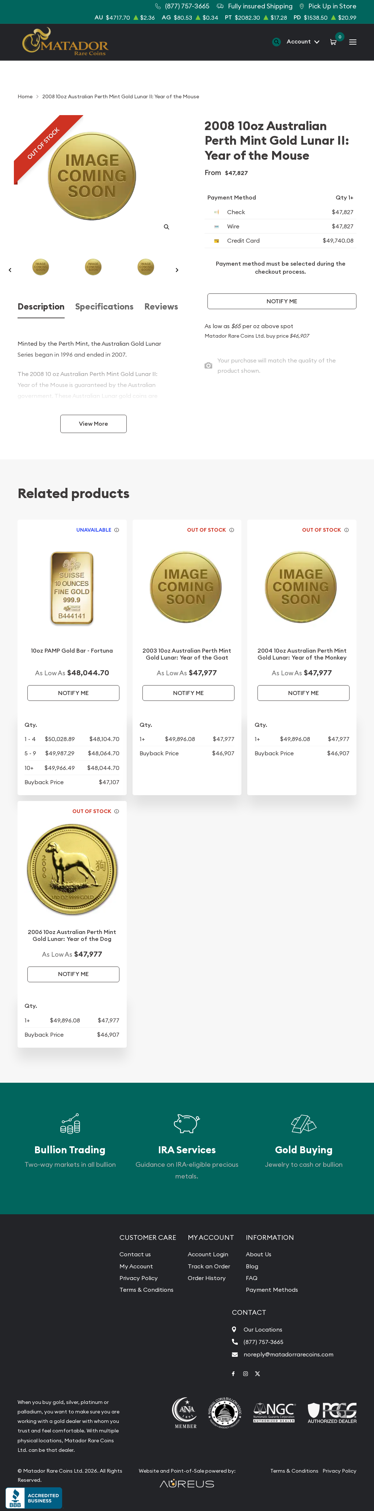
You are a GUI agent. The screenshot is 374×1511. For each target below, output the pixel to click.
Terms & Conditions (146, 1289)
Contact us (135, 1254)
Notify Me (282, 301)
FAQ (251, 1278)
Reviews (161, 306)
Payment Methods (272, 1289)
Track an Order (209, 1266)
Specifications (104, 306)
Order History (207, 1278)
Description (41, 306)
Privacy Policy (138, 1278)
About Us (258, 1254)
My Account (136, 1266)
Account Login (208, 1254)
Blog (252, 1266)
